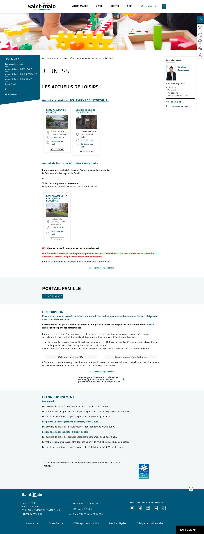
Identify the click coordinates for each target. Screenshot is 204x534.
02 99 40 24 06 (57, 227)
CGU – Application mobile (86, 523)
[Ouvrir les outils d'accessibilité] (200, 19)
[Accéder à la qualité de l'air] (200, 48)
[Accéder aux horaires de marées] (200, 54)
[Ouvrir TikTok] (164, 508)
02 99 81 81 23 (57, 137)
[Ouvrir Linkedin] (156, 508)
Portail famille (55, 365)
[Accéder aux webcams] (200, 41)
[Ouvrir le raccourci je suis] (149, 6)
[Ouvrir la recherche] (164, 6)
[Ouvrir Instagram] (148, 508)
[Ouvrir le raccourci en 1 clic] (190, 530)
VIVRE (54, 58)
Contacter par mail (57, 142)
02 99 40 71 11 (177, 102)
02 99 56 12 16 (87, 140)
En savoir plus (57, 149)
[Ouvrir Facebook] (140, 508)
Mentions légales (117, 523)
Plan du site (32, 523)
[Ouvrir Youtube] (132, 508)
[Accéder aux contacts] (200, 34)
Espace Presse (56, 523)
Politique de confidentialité (150, 523)
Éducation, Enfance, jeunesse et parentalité (78, 58)
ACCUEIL (46, 58)
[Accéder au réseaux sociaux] (200, 27)
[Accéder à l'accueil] (42, 6)
